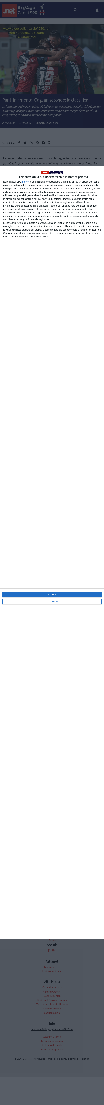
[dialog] (52, 552)
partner (25, 182)
